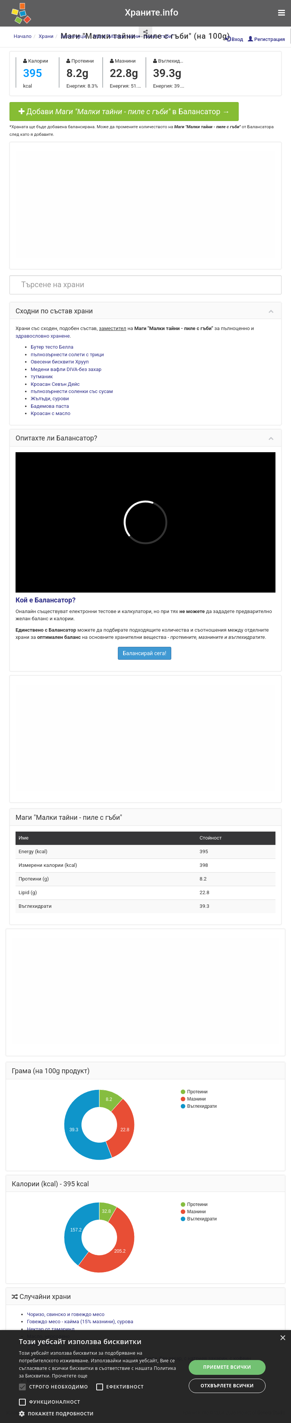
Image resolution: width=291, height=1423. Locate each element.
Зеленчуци (73, 36)
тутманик (42, 376)
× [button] (282, 1338)
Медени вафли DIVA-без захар (66, 369)
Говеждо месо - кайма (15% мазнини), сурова (80, 1321)
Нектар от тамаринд (51, 1329)
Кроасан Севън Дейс (55, 384)
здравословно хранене (43, 336)
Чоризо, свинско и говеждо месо (66, 1314)
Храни (46, 36)
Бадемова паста (50, 406)
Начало (22, 36)
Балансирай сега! (144, 653)
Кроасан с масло (50, 413)
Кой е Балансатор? (45, 600)
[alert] (145, 1376)
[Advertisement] (145, 204)
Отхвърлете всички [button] (226, 1385)
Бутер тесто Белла (52, 347)
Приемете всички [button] (227, 1367)
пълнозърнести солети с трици (67, 354)
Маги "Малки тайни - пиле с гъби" (133, 36)
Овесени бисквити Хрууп (60, 362)
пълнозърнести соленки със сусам (72, 391)
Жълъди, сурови (50, 398)
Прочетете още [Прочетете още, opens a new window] (70, 1376)
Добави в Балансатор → (124, 111)
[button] (100, 1413)
